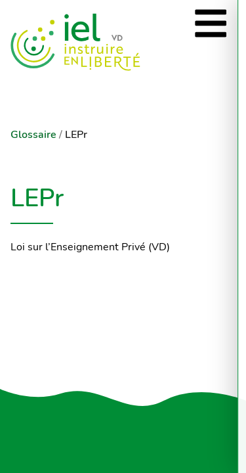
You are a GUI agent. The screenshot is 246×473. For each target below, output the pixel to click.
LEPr (76, 134)
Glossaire (33, 134)
